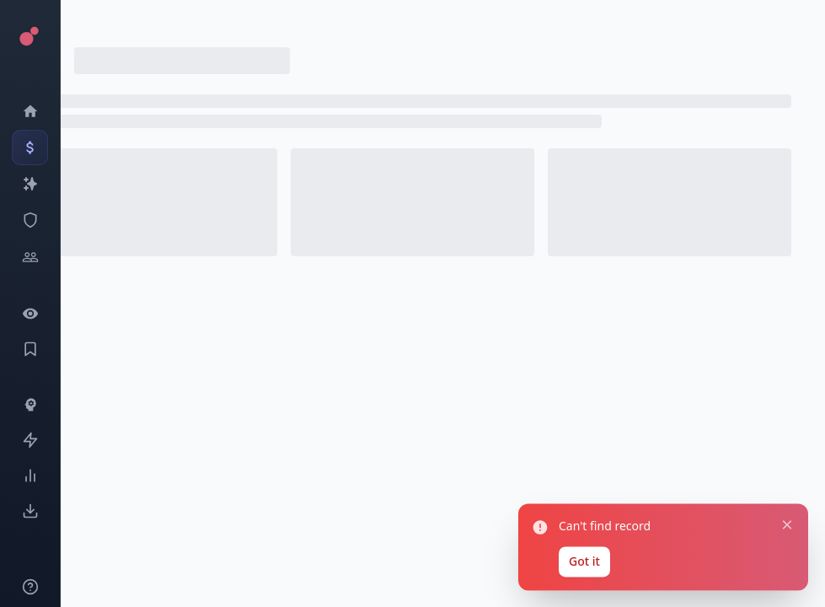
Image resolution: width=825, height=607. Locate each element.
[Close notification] (781, 509)
